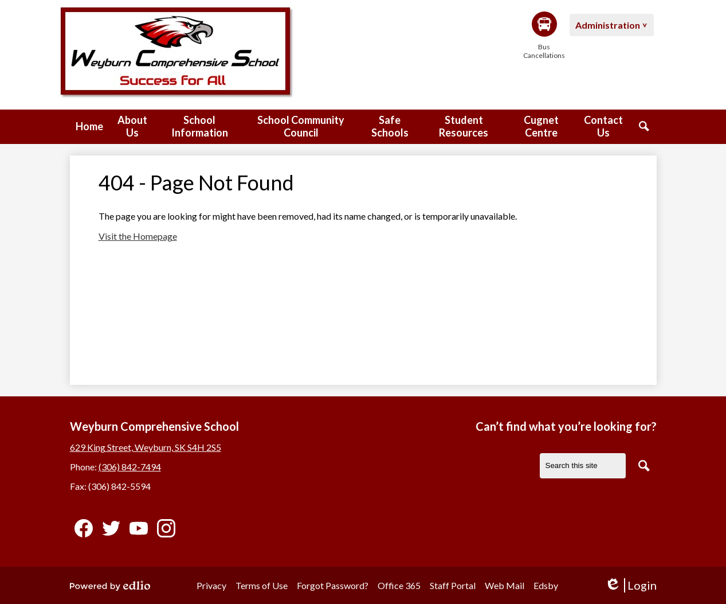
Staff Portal (453, 585)
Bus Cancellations (544, 35)
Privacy (211, 585)
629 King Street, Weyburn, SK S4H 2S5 (145, 447)
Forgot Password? (332, 585)
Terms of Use (262, 585)
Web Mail (504, 585)
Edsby (545, 585)
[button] (132, 127)
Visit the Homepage (138, 236)
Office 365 (399, 585)
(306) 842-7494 (130, 466)
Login (631, 585)
